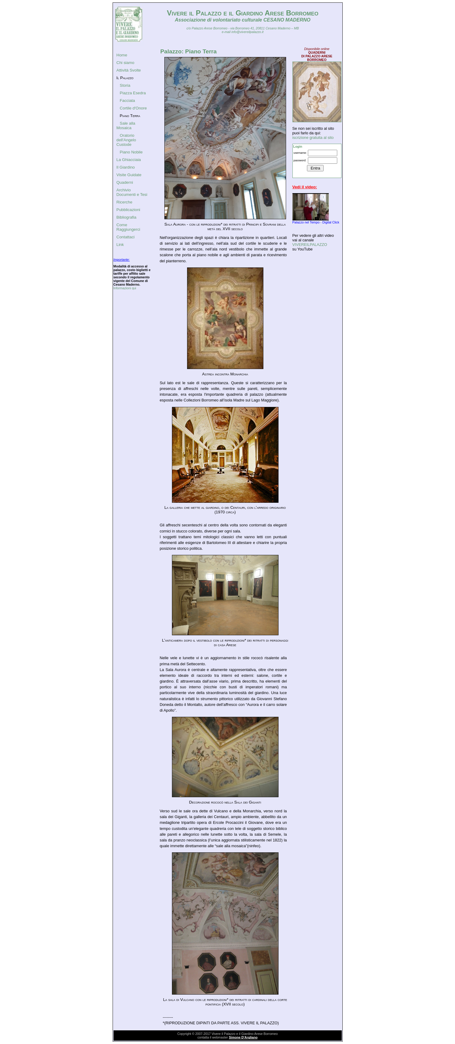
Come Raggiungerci (128, 227)
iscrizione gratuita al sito (313, 137)
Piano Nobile (131, 152)
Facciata (127, 100)
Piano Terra (130, 115)
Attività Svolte (129, 70)
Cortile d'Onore (133, 108)
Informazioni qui (125, 288)
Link (120, 244)
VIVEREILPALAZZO (309, 244)
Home (122, 55)
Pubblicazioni (128, 209)
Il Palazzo (125, 78)
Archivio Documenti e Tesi (132, 192)
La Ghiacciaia (129, 159)
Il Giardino (126, 167)
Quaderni (125, 182)
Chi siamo (125, 62)
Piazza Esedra (133, 93)
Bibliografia (127, 217)
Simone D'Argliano (243, 1037)
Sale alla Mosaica (126, 125)
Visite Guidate (129, 175)
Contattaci (126, 237)
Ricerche (125, 202)
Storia (125, 85)
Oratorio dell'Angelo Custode (126, 140)
